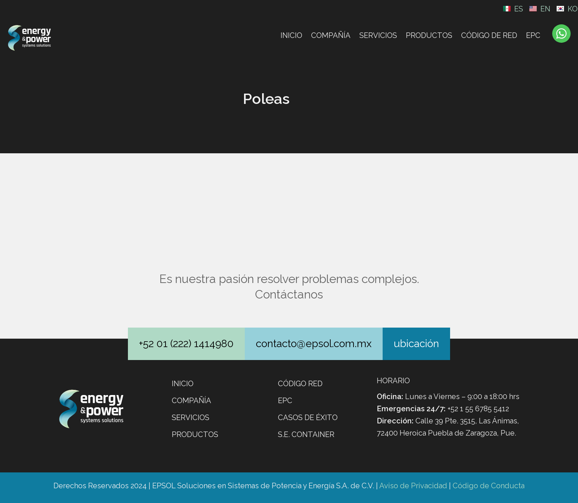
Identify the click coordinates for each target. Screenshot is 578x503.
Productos (429, 35)
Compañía (331, 35)
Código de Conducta (489, 485)
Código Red (300, 383)
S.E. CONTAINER (306, 434)
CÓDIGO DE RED (489, 35)
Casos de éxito (308, 417)
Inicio (291, 35)
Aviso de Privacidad (413, 485)
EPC (533, 35)
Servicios (378, 35)
